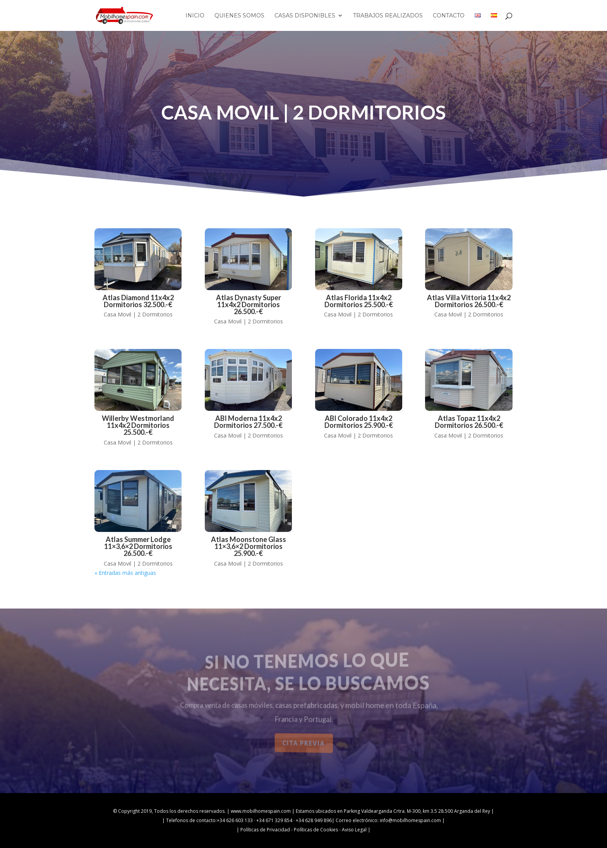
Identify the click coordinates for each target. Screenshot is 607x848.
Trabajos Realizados (388, 16)
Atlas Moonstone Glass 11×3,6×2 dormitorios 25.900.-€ (248, 546)
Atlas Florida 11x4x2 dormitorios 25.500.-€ (358, 301)
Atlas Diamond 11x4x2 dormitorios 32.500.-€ (138, 301)
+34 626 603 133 (235, 820)
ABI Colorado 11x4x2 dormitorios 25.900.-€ (358, 421)
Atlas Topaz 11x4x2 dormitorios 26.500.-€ (469, 421)
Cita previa (303, 743)
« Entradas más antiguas (125, 572)
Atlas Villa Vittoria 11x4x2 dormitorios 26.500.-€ (469, 301)
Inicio (194, 16)
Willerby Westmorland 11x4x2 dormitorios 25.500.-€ (138, 425)
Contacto (449, 16)
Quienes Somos (239, 16)
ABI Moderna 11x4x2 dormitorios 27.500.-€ (248, 421)
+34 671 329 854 (274, 820)
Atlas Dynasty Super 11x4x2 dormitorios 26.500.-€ (248, 304)
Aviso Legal (354, 829)
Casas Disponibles (304, 16)
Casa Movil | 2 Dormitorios (138, 314)
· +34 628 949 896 (312, 820)
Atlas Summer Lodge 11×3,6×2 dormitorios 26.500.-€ (138, 546)
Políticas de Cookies (316, 829)
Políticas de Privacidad (265, 829)
